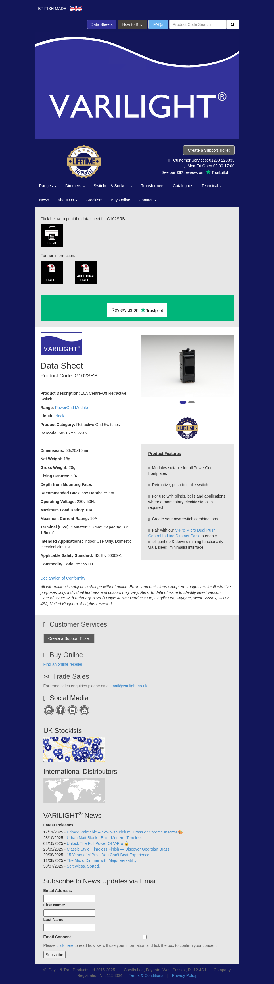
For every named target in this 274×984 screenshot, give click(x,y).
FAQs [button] (158, 24)
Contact (147, 200)
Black (59, 416)
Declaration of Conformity (63, 578)
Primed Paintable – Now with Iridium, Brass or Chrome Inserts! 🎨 (125, 832)
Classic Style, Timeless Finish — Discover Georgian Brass (118, 849)
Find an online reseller (63, 664)
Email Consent (57, 937)
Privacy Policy (184, 975)
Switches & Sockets (113, 185)
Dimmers (75, 185)
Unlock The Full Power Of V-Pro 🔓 (98, 843)
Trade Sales (71, 676)
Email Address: (57, 890)
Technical (212, 185)
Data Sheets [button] (102, 24)
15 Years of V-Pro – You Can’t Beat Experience (108, 855)
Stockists (94, 200)
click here (65, 945)
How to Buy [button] (132, 24)
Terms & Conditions (146, 975)
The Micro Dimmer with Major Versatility (102, 860)
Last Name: (54, 919)
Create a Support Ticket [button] (209, 150)
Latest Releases (58, 825)
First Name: (54, 905)
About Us (68, 200)
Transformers (152, 185)
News (44, 200)
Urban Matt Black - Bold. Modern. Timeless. (105, 837)
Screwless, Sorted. (83, 866)
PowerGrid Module (71, 407)
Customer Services (78, 624)
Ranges (48, 185)
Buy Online (120, 200)
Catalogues (183, 185)
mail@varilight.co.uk (129, 686)
